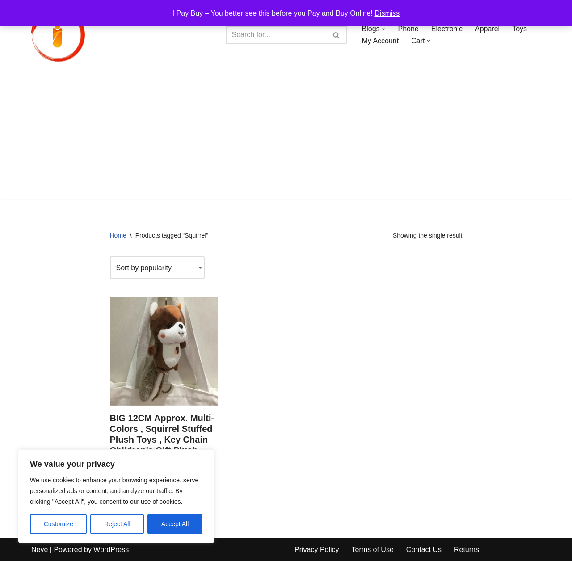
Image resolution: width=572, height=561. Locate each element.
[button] (384, 29)
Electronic (447, 29)
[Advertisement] (286, 136)
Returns (466, 549)
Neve (39, 549)
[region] (116, 496)
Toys (519, 29)
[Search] (276, 35)
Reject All (117, 524)
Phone (408, 29)
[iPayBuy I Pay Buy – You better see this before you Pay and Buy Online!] (58, 35)
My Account (380, 41)
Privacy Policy (316, 549)
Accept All (175, 524)
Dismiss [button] (387, 13)
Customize (58, 524)
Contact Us (424, 549)
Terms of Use (373, 549)
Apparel (487, 29)
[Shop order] (157, 267)
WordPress (111, 549)
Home (118, 235)
